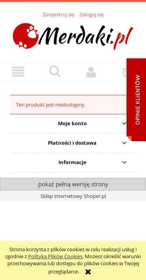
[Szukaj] (55, 71)
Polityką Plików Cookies (55, 256)
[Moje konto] (91, 72)
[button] (18, 72)
